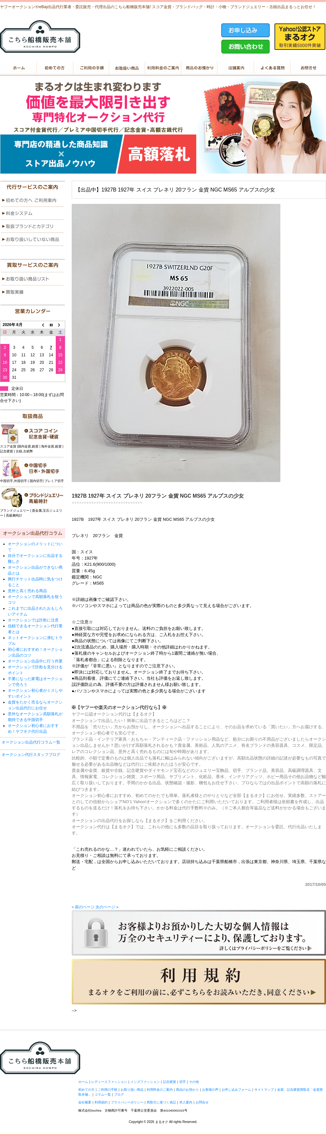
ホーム (18, 68)
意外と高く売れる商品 (27, 591)
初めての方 (54, 68)
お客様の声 (210, 1089)
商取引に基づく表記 (161, 1102)
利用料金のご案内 (163, 68)
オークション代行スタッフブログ (31, 754)
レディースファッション (109, 1082)
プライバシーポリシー (127, 1102)
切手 (182, 1082)
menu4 (32, 239)
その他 (194, 1082)
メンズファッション (145, 1082)
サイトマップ (264, 1089)
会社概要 (84, 1102)
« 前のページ (83, 907)
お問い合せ (307, 68)
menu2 (32, 213)
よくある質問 (271, 68)
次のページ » (107, 907)
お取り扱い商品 (127, 68)
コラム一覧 (103, 1094)
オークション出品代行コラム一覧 (31, 742)
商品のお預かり (199, 68)
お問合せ (202, 1102)
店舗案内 (235, 68)
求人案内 (185, 1102)
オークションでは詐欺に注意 (33, 620)
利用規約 (101, 1102)
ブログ (119, 1094)
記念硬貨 (169, 1082)
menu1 (32, 200)
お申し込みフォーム (236, 1089)
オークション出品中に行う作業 (35, 661)
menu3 (32, 226)
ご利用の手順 (90, 68)
